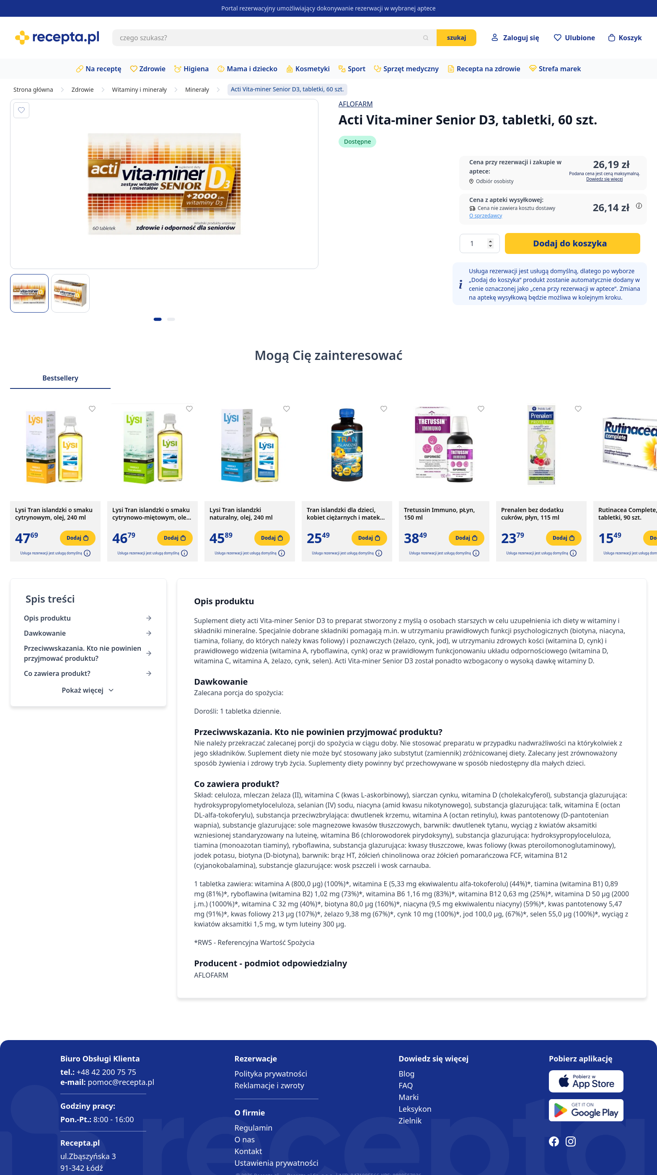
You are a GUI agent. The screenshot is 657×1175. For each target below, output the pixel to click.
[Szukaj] (426, 38)
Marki (408, 1097)
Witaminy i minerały (139, 89)
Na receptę (103, 68)
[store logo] (57, 38)
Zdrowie (153, 68)
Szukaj (456, 37)
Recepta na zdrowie (488, 68)
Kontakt (248, 1151)
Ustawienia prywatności (276, 1163)
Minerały (197, 89)
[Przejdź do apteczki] (574, 38)
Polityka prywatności (271, 1074)
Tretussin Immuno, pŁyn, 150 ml (439, 513)
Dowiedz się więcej (604, 179)
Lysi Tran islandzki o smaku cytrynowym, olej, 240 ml (54, 513)
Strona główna (33, 89)
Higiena (196, 68)
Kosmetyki (312, 68)
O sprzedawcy (485, 215)
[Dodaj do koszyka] (572, 243)
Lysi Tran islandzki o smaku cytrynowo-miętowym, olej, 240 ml (151, 513)
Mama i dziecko (252, 68)
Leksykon (415, 1109)
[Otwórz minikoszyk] (625, 38)
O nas (245, 1139)
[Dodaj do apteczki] (21, 110)
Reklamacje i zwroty (269, 1085)
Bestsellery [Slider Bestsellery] (60, 378)
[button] (86, 553)
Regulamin (254, 1128)
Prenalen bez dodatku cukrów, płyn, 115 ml (532, 513)
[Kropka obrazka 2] (171, 319)
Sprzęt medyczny (411, 68)
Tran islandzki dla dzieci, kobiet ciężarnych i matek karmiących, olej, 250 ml (343, 513)
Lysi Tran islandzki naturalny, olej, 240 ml (241, 513)
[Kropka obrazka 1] (157, 319)
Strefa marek (560, 68)
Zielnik (410, 1120)
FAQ (405, 1085)
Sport (356, 68)
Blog (406, 1074)
